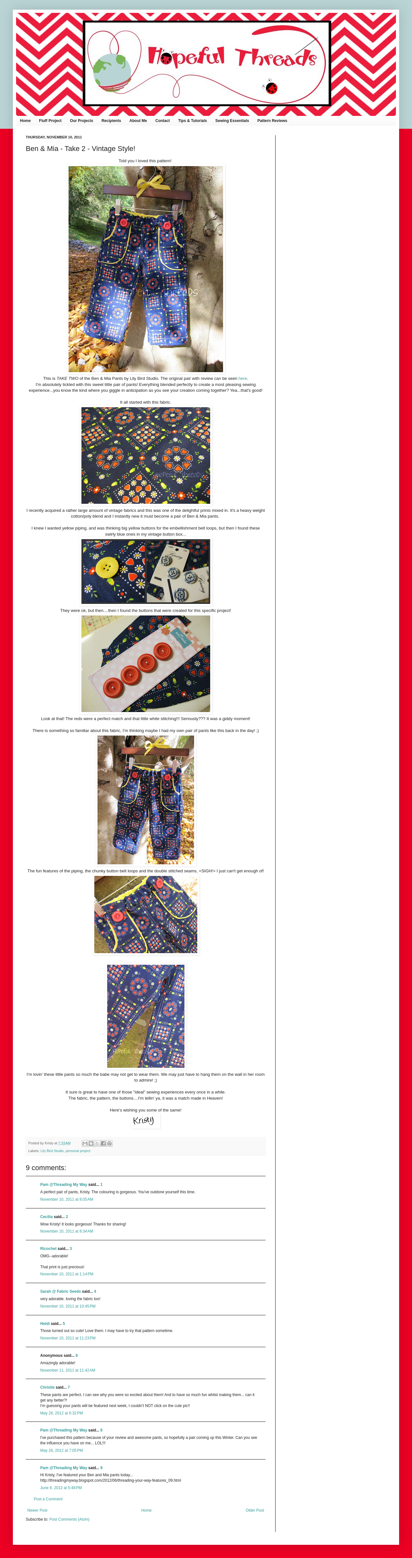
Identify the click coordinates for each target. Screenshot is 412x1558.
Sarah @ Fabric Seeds (60, 1291)
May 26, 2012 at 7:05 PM (61, 1450)
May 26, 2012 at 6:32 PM (61, 1413)
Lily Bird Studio (52, 1151)
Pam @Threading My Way (63, 1184)
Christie (47, 1387)
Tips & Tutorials (192, 120)
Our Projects (81, 120)
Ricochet (48, 1248)
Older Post (255, 1510)
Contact (162, 120)
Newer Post (37, 1510)
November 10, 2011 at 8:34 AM (66, 1231)
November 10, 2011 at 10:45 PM (68, 1306)
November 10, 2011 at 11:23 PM (68, 1338)
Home (25, 120)
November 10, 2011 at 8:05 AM (66, 1199)
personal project (78, 1151)
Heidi (45, 1323)
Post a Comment (48, 1499)
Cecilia (46, 1217)
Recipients (111, 120)
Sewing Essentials (232, 120)
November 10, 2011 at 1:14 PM (66, 1274)
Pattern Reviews (272, 120)
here (243, 378)
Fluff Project (50, 120)
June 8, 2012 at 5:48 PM (61, 1488)
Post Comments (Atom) (69, 1519)
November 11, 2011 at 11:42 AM (67, 1370)
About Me (138, 120)
